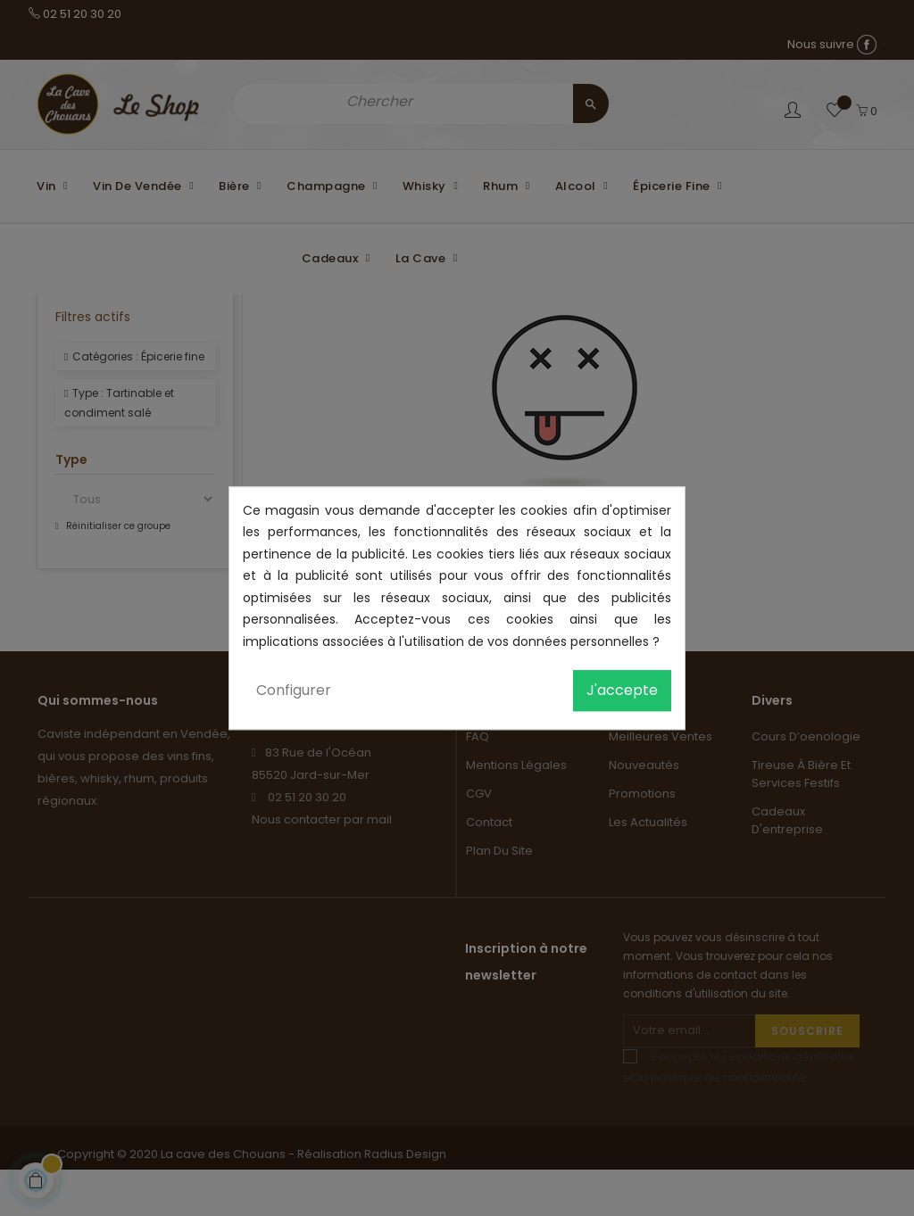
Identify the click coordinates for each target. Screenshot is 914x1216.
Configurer (293, 690)
